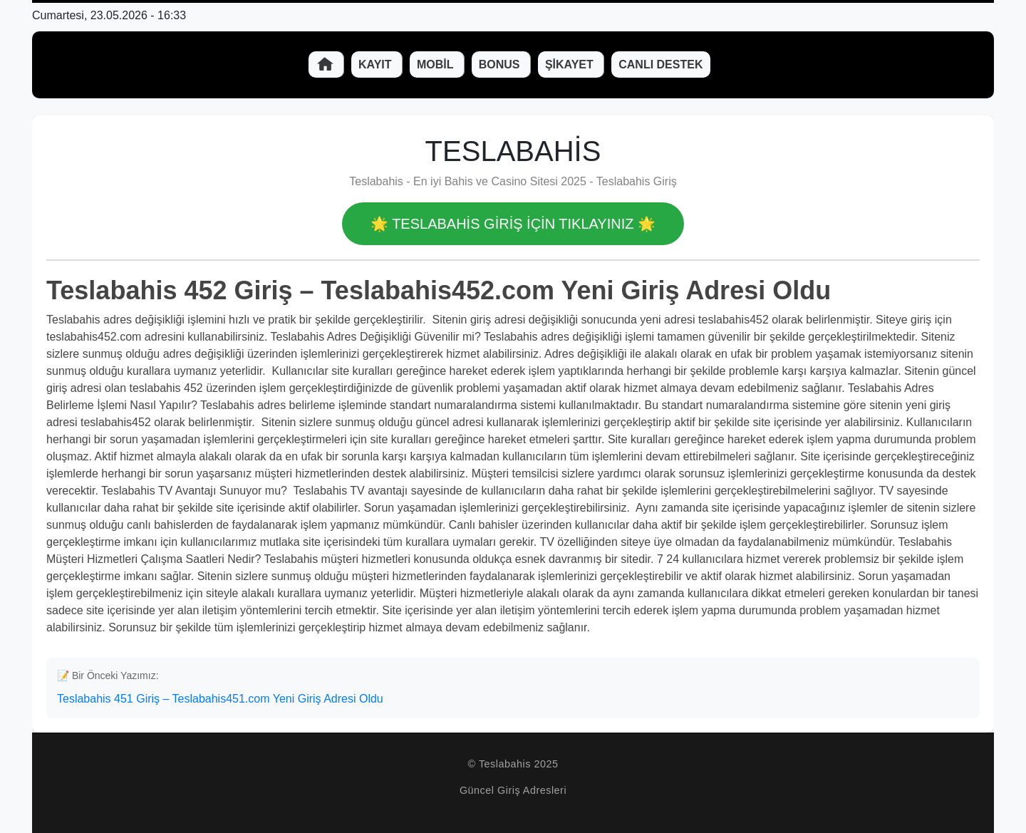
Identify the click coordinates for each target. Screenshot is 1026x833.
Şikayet (570, 64)
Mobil (437, 64)
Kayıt (376, 64)
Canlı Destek (660, 64)
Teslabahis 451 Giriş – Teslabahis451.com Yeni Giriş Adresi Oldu (220, 699)
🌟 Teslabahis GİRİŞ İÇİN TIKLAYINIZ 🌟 (513, 224)
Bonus (501, 64)
